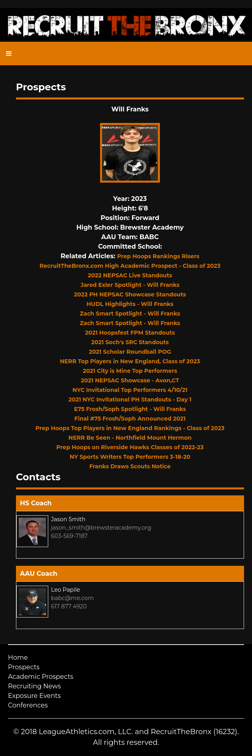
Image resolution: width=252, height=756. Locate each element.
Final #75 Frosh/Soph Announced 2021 (130, 418)
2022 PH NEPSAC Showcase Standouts (130, 294)
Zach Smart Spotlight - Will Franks (130, 313)
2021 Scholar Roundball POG (130, 351)
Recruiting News (34, 686)
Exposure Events (34, 695)
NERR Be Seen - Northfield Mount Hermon (130, 437)
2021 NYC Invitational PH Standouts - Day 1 (130, 399)
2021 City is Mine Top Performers (130, 370)
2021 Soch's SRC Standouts (130, 342)
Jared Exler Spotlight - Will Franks (130, 284)
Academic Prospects (40, 676)
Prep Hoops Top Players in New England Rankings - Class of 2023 (129, 428)
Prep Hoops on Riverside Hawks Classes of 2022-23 (129, 447)
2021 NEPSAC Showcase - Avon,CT (130, 380)
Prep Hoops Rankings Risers (158, 256)
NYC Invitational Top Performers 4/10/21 (130, 390)
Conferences (28, 705)
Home (18, 657)
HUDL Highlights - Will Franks (130, 304)
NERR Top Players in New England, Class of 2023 (130, 361)
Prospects (23, 667)
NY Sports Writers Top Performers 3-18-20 (130, 456)
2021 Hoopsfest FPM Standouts (130, 332)
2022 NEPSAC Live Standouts (130, 275)
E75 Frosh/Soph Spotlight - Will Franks (130, 409)
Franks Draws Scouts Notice (130, 466)
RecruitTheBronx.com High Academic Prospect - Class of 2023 (129, 265)
